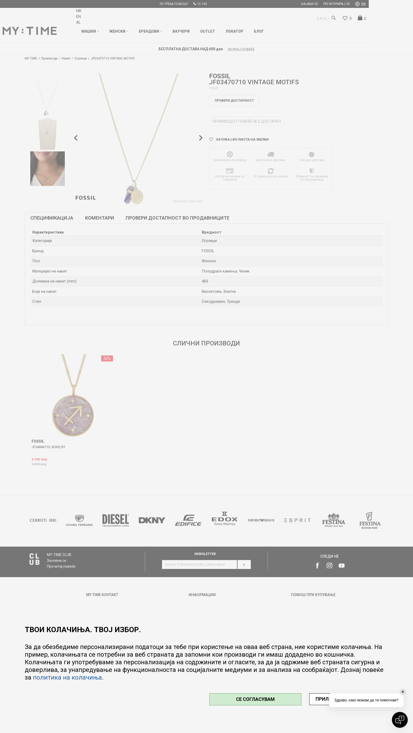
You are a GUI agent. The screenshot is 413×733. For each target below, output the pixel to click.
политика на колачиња (67, 677)
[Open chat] (400, 720)
